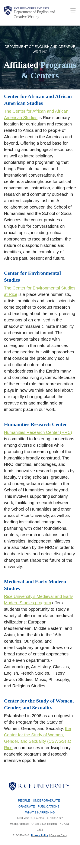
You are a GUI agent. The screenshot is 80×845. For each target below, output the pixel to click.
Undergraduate (46, 800)
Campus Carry (59, 835)
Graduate (26, 806)
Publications (49, 806)
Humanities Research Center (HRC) (38, 432)
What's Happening (40, 812)
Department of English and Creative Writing (34, 14)
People (24, 800)
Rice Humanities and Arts (31, 8)
